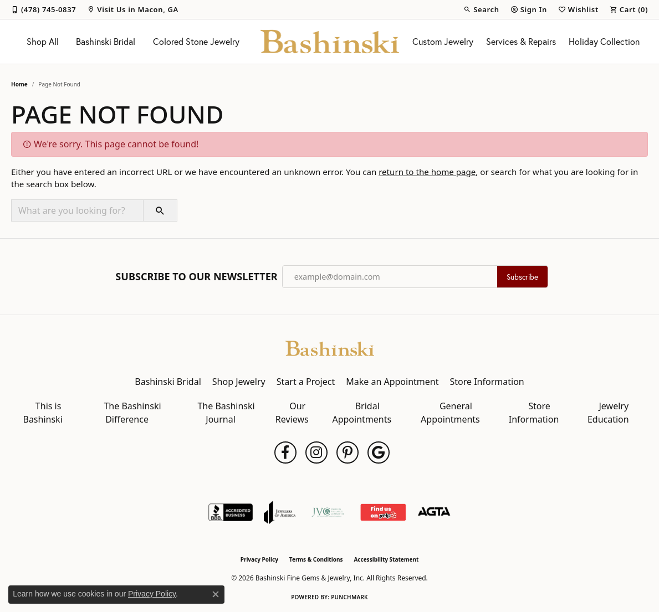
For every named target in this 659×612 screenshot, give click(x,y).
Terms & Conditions (316, 559)
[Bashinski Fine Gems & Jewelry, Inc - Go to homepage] (329, 347)
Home (19, 84)
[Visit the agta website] (434, 512)
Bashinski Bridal (105, 41)
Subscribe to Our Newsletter (196, 277)
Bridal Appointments (361, 412)
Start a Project (306, 382)
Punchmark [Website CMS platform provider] (349, 597)
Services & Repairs (521, 41)
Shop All (43, 41)
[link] (43, 9)
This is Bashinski (42, 412)
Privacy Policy (259, 559)
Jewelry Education (608, 412)
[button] (481, 9)
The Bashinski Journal (225, 412)
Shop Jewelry (238, 382)
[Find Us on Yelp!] (383, 512)
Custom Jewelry (442, 41)
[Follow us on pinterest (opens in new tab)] (347, 452)
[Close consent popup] (215, 594)
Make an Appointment (392, 382)
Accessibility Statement (386, 559)
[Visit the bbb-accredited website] (230, 512)
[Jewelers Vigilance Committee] (328, 512)
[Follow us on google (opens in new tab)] (378, 452)
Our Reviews (292, 412)
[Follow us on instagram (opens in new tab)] (316, 452)
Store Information (486, 382)
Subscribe (522, 276)
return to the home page (427, 171)
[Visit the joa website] (280, 512)
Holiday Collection (604, 41)
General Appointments (450, 412)
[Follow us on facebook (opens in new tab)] (285, 452)
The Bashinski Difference (132, 412)
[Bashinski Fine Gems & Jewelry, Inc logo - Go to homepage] (329, 41)
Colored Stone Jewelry (196, 41)
